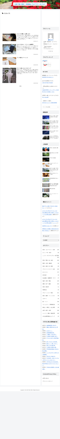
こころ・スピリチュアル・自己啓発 (51, 256)
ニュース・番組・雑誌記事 (51, 313)
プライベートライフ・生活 (51, 269)
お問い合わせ (46, 378)
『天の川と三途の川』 (51, 356)
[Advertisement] (20, 23)
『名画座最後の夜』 (50, 332)
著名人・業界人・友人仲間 (51, 307)
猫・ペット (51, 301)
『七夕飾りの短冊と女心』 (52, 336)
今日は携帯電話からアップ (51, 316)
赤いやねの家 (45, 97)
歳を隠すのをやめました (48, 77)
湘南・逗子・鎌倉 (51, 284)
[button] (58, 107)
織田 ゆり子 (50, 39)
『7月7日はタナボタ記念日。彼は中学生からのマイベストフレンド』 (50, 363)
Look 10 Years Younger (47, 82)
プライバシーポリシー (48, 381)
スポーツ (51, 299)
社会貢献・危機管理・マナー (51, 278)
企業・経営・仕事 (51, 310)
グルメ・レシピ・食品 (51, 293)
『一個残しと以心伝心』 (51, 334)
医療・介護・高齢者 (51, 263)
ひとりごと (51, 272)
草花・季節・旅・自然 (51, 260)
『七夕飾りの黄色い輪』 (51, 347)
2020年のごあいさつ (47, 225)
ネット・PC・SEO (51, 253)
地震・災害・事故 (51, 281)
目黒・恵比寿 (51, 287)
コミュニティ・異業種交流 (51, 304)
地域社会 (51, 290)
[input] (50, 107)
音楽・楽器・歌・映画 (51, 266)
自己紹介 (51, 275)
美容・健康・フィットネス (51, 296)
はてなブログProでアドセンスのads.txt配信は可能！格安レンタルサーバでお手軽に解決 (50, 212)
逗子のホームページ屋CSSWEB (49, 102)
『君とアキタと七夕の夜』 (52, 341)
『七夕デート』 (49, 330)
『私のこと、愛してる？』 (52, 343)
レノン (54, 222)
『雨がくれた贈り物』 (51, 345)
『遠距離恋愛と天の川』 (51, 325)
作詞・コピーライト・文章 (51, 250)
